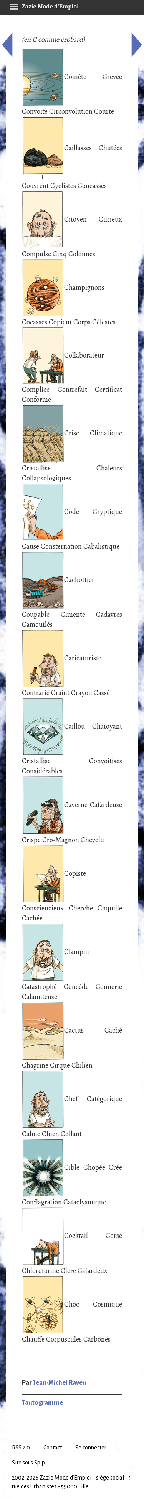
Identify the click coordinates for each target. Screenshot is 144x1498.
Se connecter (90, 1447)
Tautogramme (42, 1402)
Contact (52, 1447)
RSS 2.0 (21, 1447)
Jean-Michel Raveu (59, 1382)
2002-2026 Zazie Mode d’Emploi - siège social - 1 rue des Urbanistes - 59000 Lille (71, 1482)
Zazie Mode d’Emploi (44, 5)
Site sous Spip (28, 1462)
